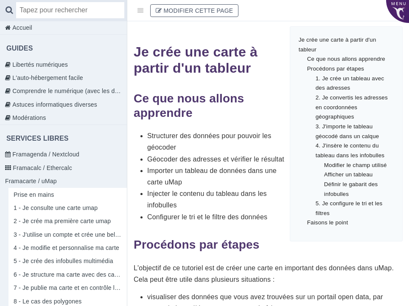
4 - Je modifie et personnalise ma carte (66, 247)
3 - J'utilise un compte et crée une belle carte (70, 234)
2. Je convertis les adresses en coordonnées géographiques (352, 107)
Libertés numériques (39, 64)
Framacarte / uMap (31, 181)
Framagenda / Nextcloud (45, 154)
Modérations (28, 117)
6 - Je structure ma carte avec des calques (70, 274)
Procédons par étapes (335, 68)
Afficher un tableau (348, 174)
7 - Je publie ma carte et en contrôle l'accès (70, 287)
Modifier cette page (194, 10)
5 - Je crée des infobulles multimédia (63, 261)
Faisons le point (327, 222)
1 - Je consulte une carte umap (56, 207)
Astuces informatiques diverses (54, 104)
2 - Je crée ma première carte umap (62, 221)
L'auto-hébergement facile (47, 77)
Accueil (21, 27)
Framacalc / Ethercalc (41, 167)
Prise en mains (34, 194)
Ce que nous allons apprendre (346, 59)
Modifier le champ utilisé (355, 165)
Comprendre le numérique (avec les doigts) (69, 91)
